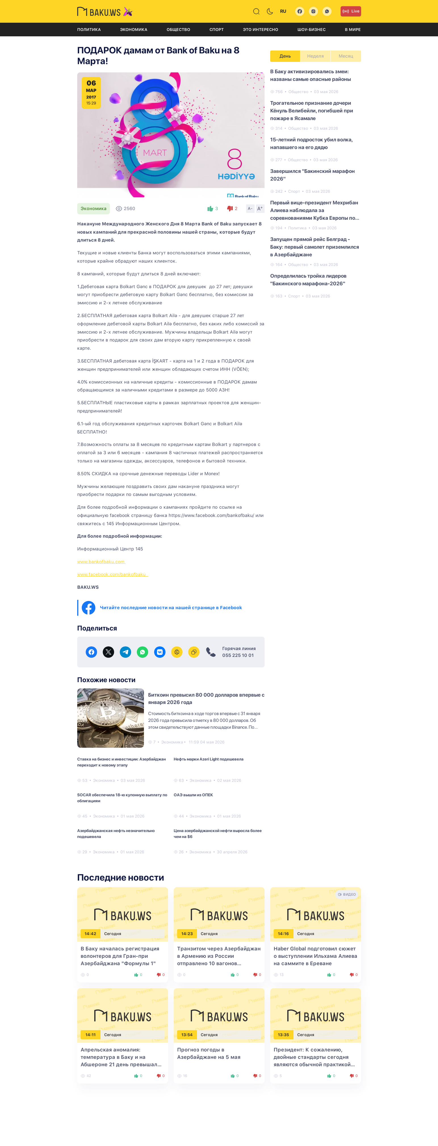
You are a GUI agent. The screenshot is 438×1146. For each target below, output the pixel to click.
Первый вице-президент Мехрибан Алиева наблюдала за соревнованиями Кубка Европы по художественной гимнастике (314, 211)
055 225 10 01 (238, 655)
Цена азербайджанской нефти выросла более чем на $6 (218, 833)
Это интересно (260, 29)
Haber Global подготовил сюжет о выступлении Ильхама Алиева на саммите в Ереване (315, 956)
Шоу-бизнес (311, 29)
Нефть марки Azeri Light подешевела (209, 759)
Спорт (216, 29)
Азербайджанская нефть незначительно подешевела (116, 833)
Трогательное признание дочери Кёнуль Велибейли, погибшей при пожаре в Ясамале (311, 110)
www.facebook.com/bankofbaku (112, 574)
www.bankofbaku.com (101, 561)
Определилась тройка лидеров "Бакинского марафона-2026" (308, 279)
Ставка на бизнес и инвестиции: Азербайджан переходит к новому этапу (121, 762)
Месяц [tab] (346, 56)
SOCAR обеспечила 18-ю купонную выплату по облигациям (122, 798)
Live (350, 11)
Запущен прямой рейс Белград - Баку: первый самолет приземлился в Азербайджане (314, 246)
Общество (178, 29)
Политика (89, 29)
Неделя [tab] (315, 56)
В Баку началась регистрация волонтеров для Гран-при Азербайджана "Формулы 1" (120, 956)
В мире (353, 29)
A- (250, 208)
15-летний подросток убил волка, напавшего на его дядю (311, 143)
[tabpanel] (315, 183)
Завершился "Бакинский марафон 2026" (312, 175)
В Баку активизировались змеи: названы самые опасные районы (310, 75)
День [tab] (285, 56)
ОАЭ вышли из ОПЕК (193, 795)
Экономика (133, 29)
